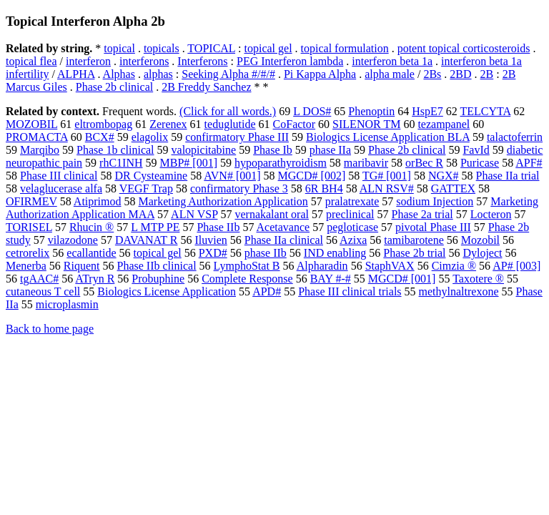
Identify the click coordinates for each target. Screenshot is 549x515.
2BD (460, 74)
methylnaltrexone (459, 291)
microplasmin (67, 304)
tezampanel (443, 124)
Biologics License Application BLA (388, 137)
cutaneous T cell (43, 291)
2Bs (432, 74)
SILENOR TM (366, 124)
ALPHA (75, 74)
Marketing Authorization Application (223, 201)
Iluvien (210, 240)
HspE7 (427, 111)
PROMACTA (37, 137)
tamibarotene (414, 240)
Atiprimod (98, 201)
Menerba (26, 266)
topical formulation (345, 48)
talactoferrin (515, 137)
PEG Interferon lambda (290, 61)
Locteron (491, 214)
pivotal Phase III (433, 227)
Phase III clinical (58, 176)
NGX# (443, 176)
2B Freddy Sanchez (206, 87)
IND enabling (335, 253)
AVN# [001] (232, 176)
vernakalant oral (271, 214)
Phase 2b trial (414, 253)
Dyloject (482, 253)
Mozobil (480, 240)
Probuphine (158, 279)
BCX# (99, 137)
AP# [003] (516, 266)
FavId (476, 150)
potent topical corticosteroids (463, 48)
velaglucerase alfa (61, 188)
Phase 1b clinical (115, 150)
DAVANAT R (146, 240)
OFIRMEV (31, 201)
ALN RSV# (387, 188)
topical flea (31, 61)
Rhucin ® (91, 227)
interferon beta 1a (392, 61)
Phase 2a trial (421, 214)
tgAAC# (39, 279)
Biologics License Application (166, 291)
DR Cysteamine (150, 176)
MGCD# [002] (312, 176)
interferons (144, 61)
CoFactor (294, 124)
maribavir (366, 163)
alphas (158, 74)
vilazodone (73, 240)
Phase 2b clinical (114, 87)
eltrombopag (103, 124)
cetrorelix (27, 253)
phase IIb (265, 253)
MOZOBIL (31, 124)
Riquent (82, 266)
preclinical (350, 214)
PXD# (213, 253)
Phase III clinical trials (349, 291)
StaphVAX (390, 266)
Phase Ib (272, 150)
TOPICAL (211, 48)
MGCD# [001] (402, 279)
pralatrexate (352, 201)
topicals (161, 48)
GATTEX (453, 188)
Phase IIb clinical (157, 266)
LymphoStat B (247, 266)
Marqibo (39, 150)
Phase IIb (218, 227)
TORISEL (29, 227)
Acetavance (283, 227)
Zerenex (168, 124)
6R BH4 (324, 188)
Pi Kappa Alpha (320, 74)
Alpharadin (322, 266)
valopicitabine (204, 150)
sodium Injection (434, 201)
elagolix (150, 137)
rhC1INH (120, 163)
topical (119, 48)
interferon (88, 61)
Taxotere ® (478, 279)
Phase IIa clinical (283, 240)
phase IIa (330, 150)
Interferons (202, 61)
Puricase (479, 163)
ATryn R (94, 279)
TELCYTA (485, 111)
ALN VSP (194, 214)
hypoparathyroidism (280, 163)
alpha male (390, 74)
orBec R (424, 163)
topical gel (268, 48)
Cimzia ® (454, 266)
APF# (528, 163)
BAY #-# (330, 279)
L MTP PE (155, 227)
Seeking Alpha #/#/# (228, 74)
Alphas (119, 74)
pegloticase (352, 227)
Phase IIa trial (508, 176)
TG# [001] (386, 176)
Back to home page (50, 329)
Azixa (353, 240)
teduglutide (230, 124)
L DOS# (312, 111)
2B (487, 74)
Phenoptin (371, 111)
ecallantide (91, 253)
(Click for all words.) (227, 111)
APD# (266, 291)
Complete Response (247, 279)
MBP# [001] (188, 163)
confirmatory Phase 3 (239, 188)
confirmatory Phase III (237, 137)
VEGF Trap (146, 188)
